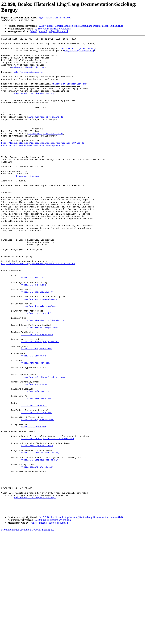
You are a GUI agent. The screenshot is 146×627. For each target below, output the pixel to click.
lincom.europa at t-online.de (45, 132)
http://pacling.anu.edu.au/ (37, 552)
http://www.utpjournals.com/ (37, 496)
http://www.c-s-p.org (33, 334)
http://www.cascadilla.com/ (37, 342)
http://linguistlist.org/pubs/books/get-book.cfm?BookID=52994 (38, 308)
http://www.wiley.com (33, 504)
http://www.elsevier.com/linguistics (42, 377)
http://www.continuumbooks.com (39, 351)
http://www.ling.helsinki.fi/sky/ (41, 535)
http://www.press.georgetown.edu (40, 402)
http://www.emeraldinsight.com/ (39, 385)
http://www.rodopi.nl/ (34, 479)
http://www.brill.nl (32, 325)
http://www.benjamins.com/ (36, 411)
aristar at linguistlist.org (78, 50)
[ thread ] (42, 31)
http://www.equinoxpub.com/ (37, 394)
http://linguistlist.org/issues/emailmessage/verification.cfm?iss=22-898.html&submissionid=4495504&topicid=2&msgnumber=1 (43, 165)
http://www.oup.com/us (34, 453)
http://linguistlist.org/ (28, 79)
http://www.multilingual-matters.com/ (43, 445)
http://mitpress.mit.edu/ (36, 428)
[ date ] (33, 31)
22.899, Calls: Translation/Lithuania (53, 28)
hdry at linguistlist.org (79, 53)
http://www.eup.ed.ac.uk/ (36, 368)
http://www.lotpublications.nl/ (39, 544)
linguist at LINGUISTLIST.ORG (54, 17)
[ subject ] (53, 31)
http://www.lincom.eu (27, 203)
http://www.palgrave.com (35, 462)
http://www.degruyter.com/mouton (40, 360)
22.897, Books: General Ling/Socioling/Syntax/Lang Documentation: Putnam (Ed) (81, 25)
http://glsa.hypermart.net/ (37, 527)
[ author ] (63, 31)
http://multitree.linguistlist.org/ (35, 104)
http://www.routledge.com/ (36, 487)
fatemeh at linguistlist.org (70, 93)
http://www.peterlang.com (36, 470)
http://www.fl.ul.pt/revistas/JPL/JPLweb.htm (47, 518)
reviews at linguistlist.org (27, 73)
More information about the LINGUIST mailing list (27, 624)
